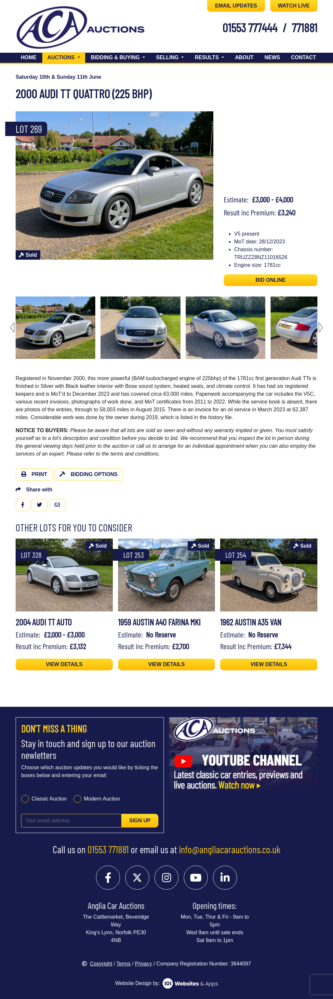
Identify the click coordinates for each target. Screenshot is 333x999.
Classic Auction (49, 798)
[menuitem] (55, 327)
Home (28, 57)
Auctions (66, 56)
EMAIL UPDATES (236, 5)
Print (34, 474)
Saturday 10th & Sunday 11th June (58, 77)
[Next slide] (321, 327)
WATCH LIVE (294, 5)
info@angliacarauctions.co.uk (229, 849)
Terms (123, 963)
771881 (304, 27)
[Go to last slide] (12, 327)
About (244, 57)
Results (207, 57)
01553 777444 (249, 27)
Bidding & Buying (116, 57)
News (272, 57)
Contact (303, 57)
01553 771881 (108, 849)
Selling (168, 57)
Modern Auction (102, 798)
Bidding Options (88, 474)
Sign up (140, 820)
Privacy (143, 963)
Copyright (97, 963)
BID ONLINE (271, 280)
